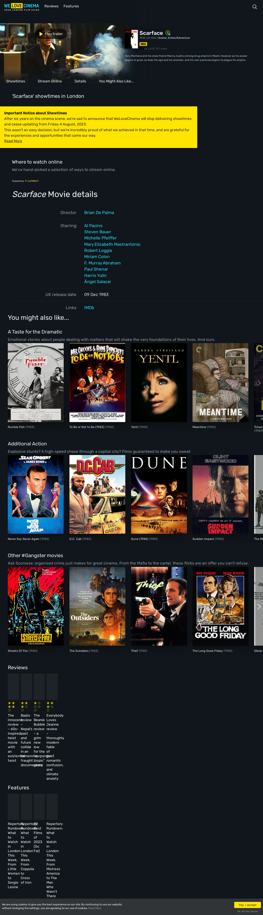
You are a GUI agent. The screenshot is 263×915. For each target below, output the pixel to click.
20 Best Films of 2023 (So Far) (148, 778)
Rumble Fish (16, 426)
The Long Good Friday (208, 650)
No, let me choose (247, 911)
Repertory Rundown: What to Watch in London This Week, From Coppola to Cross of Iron (90, 783)
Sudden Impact (204, 538)
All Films (40, 844)
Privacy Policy (97, 853)
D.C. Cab (75, 538)
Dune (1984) (140, 538)
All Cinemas (67, 827)
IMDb (89, 307)
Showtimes (15, 81)
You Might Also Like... (116, 81)
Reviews (50, 6)
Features (71, 6)
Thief (135, 650)
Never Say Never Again (24, 538)
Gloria (258, 650)
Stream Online (50, 81)
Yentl (135, 426)
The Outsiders (79, 650)
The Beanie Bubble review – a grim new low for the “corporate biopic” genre (148, 715)
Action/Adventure (179, 37)
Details (80, 81)
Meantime (200, 426)
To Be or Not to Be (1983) (87, 426)
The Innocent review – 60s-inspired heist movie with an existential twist (30, 715)
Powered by (25, 180)
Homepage (41, 827)
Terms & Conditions (100, 844)
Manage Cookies (97, 862)
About (91, 827)
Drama (162, 37)
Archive (92, 836)
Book (38, 836)
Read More (94, 908)
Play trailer (18, 33)
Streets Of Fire (18, 650)
